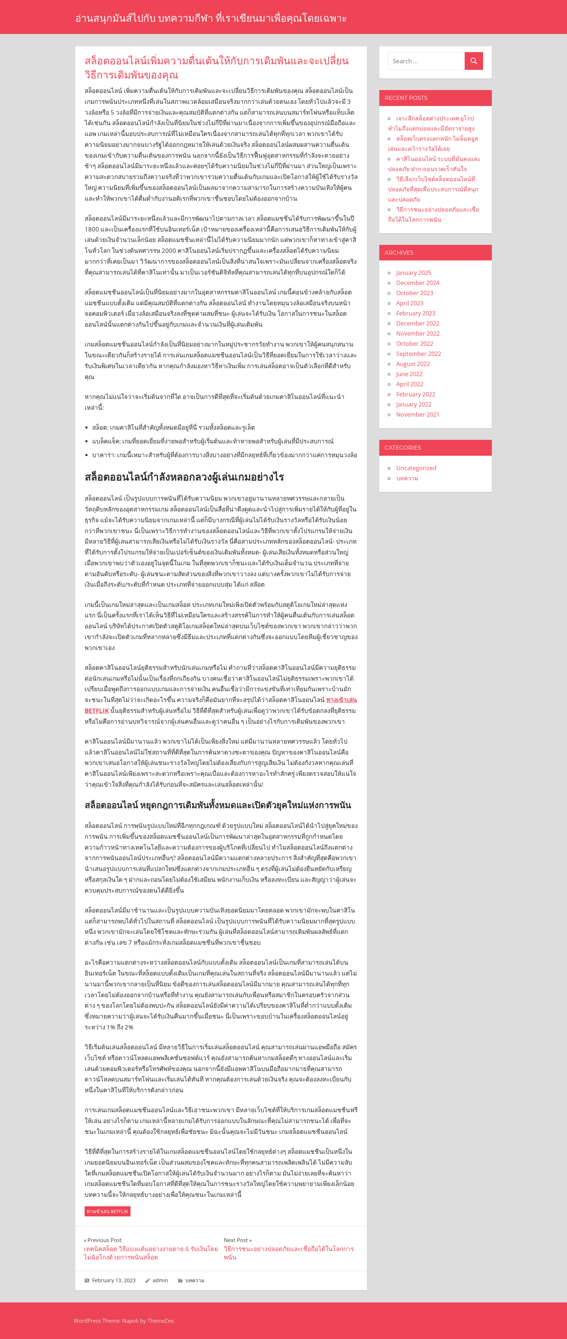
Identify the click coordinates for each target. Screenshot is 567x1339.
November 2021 (418, 414)
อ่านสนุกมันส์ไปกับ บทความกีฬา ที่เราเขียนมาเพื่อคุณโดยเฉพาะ (234, 17)
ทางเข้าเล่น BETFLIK (107, 1211)
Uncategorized (416, 468)
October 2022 (414, 344)
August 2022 (413, 364)
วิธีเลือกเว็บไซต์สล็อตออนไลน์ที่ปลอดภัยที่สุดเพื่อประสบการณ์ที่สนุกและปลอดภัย (433, 189)
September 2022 (418, 354)
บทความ (195, 1280)
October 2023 (414, 293)
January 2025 (413, 273)
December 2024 (417, 283)
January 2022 (413, 404)
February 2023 (415, 313)
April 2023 (409, 303)
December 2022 (417, 323)
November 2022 (418, 333)
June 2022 (409, 374)
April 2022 (409, 384)
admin (160, 1280)
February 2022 (415, 394)
